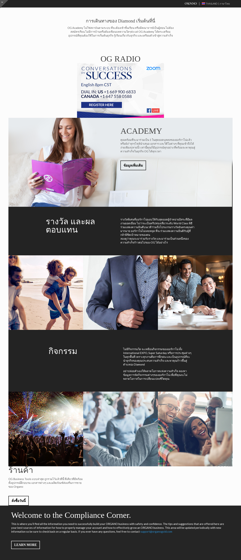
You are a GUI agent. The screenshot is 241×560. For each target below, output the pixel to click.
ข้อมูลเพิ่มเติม (133, 165)
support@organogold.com (156, 531)
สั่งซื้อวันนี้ (19, 501)
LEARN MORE (25, 545)
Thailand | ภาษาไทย (216, 3)
